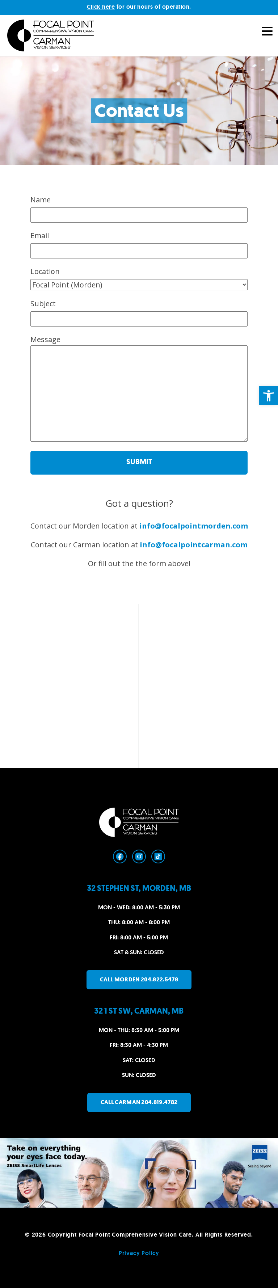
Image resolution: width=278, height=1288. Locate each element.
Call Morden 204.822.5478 (139, 979)
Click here (101, 6)
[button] (268, 395)
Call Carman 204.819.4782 (139, 1102)
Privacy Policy (139, 1253)
